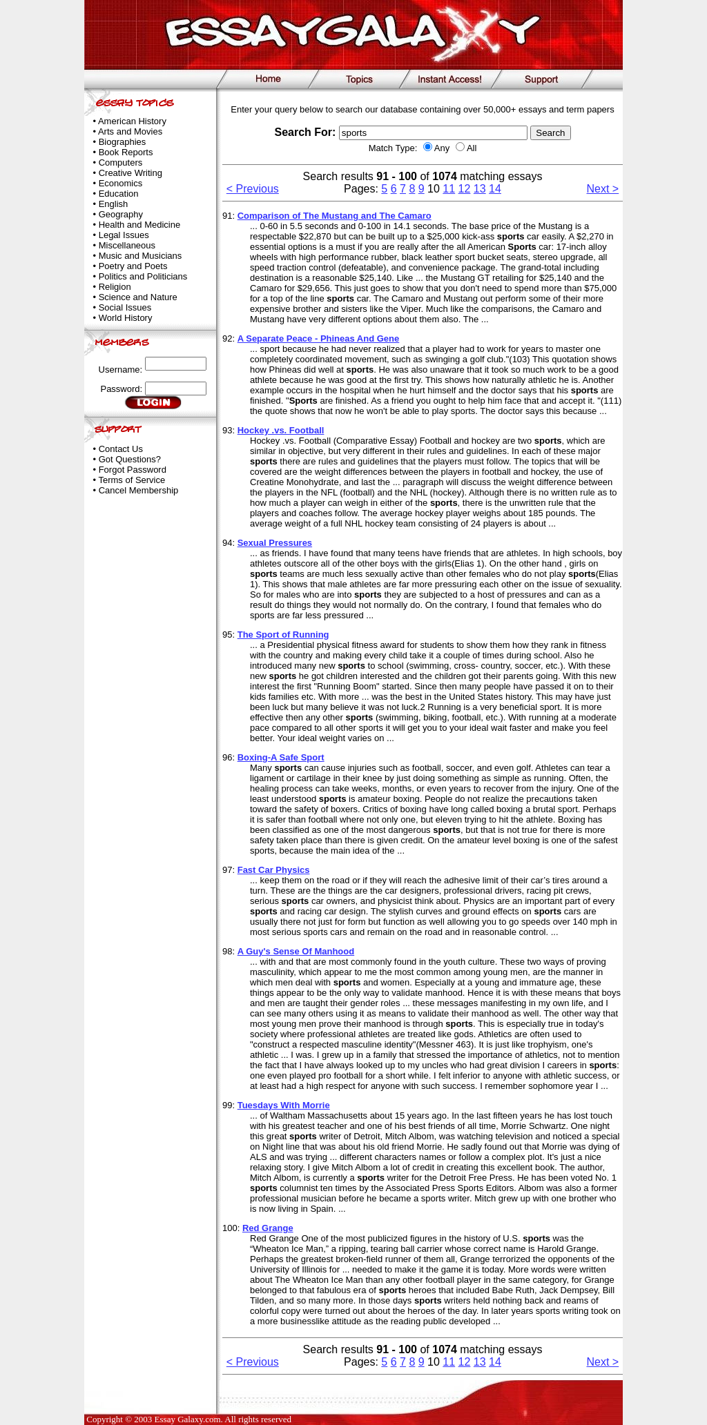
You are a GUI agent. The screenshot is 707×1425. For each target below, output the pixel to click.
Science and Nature (138, 297)
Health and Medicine (140, 224)
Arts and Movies (130, 131)
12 (464, 189)
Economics (121, 183)
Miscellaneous (127, 245)
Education (119, 193)
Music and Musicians (140, 255)
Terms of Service (131, 480)
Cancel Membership (139, 490)
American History (132, 121)
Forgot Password (132, 469)
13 (480, 189)
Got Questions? (130, 459)
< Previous (252, 189)
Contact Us (121, 449)
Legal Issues (124, 235)
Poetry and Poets (133, 266)
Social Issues (125, 307)
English (113, 204)
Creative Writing (130, 173)
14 (495, 189)
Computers (121, 162)
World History (126, 318)
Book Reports (126, 152)
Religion (115, 287)
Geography (121, 214)
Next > (603, 189)
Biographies (122, 142)
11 (449, 189)
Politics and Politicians (143, 276)
